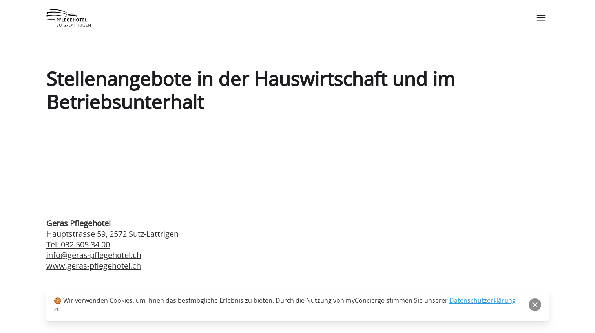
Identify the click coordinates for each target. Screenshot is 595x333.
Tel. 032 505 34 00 (78, 244)
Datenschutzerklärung (482, 300)
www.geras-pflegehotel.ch (93, 265)
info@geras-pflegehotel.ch (93, 255)
